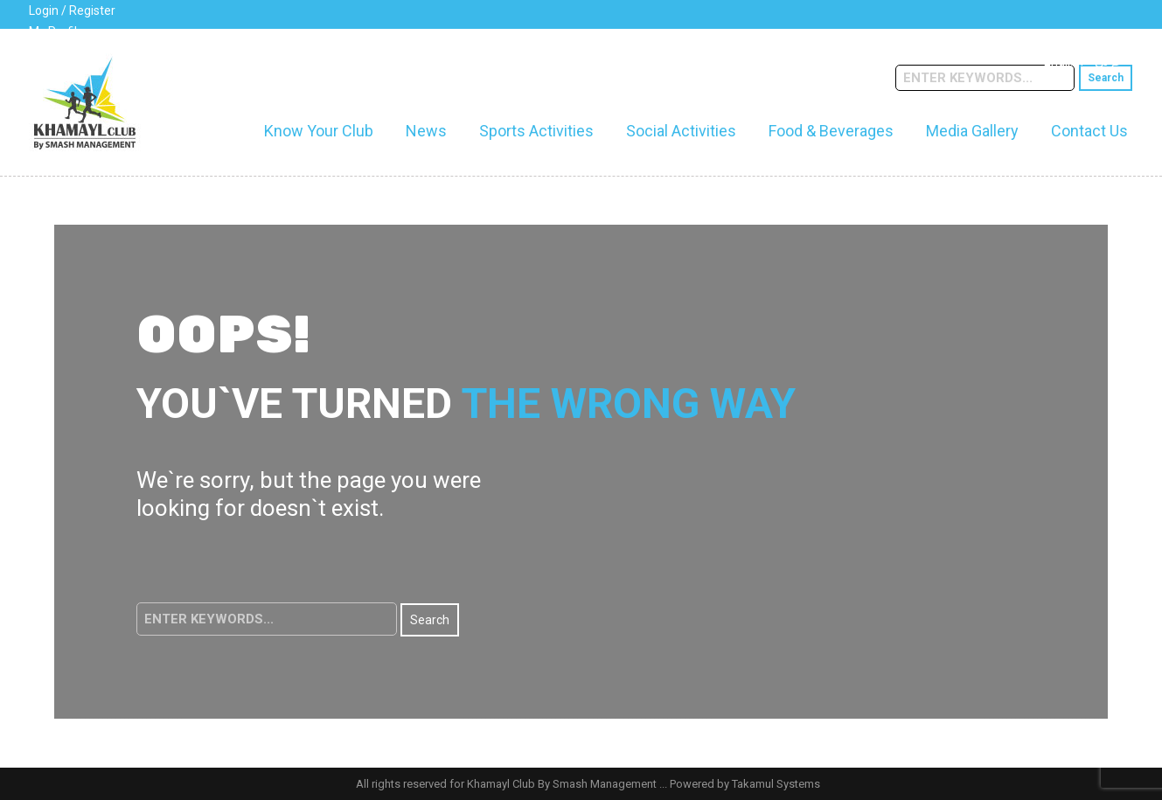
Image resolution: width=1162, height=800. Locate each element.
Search (1106, 78)
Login (44, 10)
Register (92, 10)
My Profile (56, 31)
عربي (1109, 61)
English (1063, 61)
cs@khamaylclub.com (240, 56)
